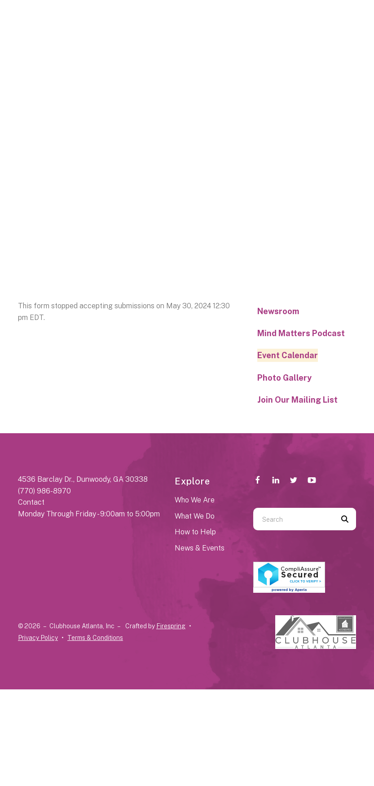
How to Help (195, 532)
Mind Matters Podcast (301, 333)
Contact (31, 502)
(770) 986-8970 (44, 491)
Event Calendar (287, 355)
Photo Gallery (284, 377)
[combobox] (293, 519)
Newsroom (278, 311)
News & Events (199, 548)
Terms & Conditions (95, 637)
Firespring (170, 626)
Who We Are (195, 500)
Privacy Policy (38, 637)
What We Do (195, 516)
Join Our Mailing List (297, 399)
